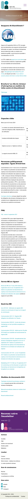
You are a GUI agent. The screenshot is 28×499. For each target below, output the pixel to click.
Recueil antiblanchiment (7, 395)
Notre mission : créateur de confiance (10, 461)
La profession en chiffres (7, 476)
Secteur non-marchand (7, 443)
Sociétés (3, 439)
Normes (3, 471)
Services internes (5, 458)
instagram (6, 489)
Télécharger (4, 92)
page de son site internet (18, 59)
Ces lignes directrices (6, 196)
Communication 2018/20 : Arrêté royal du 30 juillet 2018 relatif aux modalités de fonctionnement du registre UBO (14, 332)
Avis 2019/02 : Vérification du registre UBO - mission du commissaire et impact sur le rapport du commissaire (13, 310)
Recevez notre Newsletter (9, 415)
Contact (3, 456)
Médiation (3, 448)
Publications (4, 474)
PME (2, 441)
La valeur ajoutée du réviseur (8, 463)
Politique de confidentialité (12, 496)
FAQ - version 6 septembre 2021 (9, 214)
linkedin (5, 484)
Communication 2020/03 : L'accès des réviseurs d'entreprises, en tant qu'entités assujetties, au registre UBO (13, 324)
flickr (4, 486)
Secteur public (4, 446)
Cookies (23, 496)
